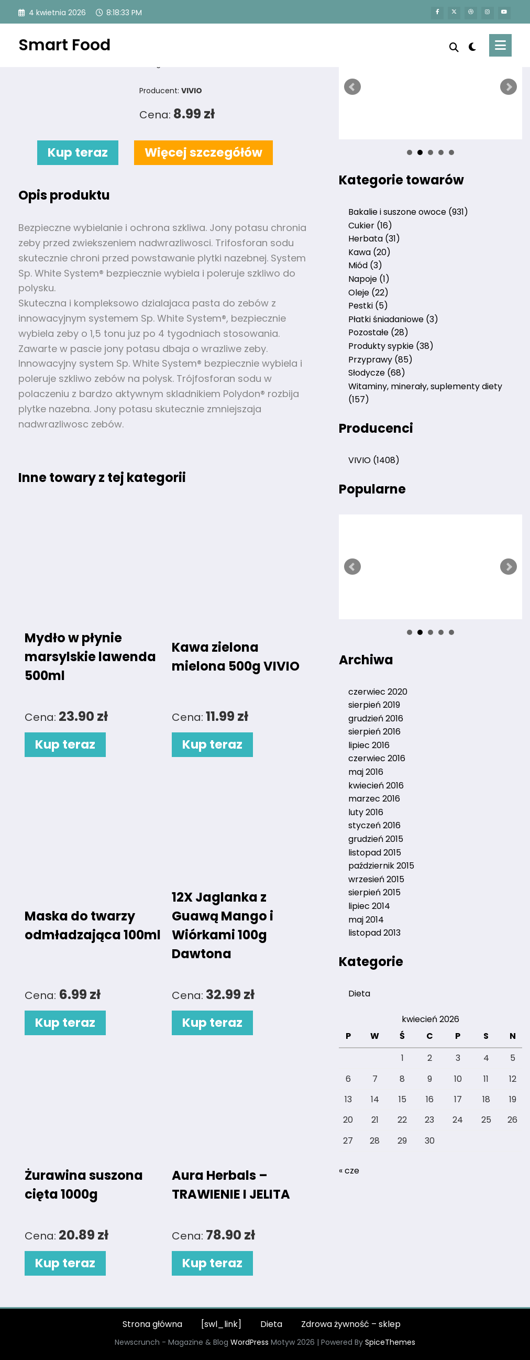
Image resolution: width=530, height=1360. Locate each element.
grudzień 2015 (375, 839)
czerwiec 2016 (376, 758)
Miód (365, 265)
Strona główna (152, 1324)
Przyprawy (380, 360)
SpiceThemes (390, 1342)
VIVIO (374, 460)
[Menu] (500, 45)
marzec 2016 (374, 799)
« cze (349, 1171)
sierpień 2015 (374, 892)
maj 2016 (365, 772)
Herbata (374, 239)
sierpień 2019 (374, 705)
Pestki (368, 306)
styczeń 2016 (374, 825)
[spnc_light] (472, 46)
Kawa (369, 252)
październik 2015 (381, 866)
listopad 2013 (374, 933)
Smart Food (64, 45)
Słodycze (376, 373)
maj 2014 (366, 920)
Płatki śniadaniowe (393, 319)
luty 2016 (365, 812)
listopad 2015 (374, 853)
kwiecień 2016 (376, 786)
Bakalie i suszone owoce (408, 212)
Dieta (359, 994)
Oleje (368, 293)
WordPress (249, 1342)
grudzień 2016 (375, 718)
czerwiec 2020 (377, 692)
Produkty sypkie (391, 346)
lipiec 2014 (369, 906)
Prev (352, 87)
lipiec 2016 (369, 745)
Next (508, 87)
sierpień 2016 (374, 732)
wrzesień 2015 (376, 879)
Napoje (369, 279)
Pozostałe (378, 332)
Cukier (370, 226)
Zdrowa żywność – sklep (351, 1324)
